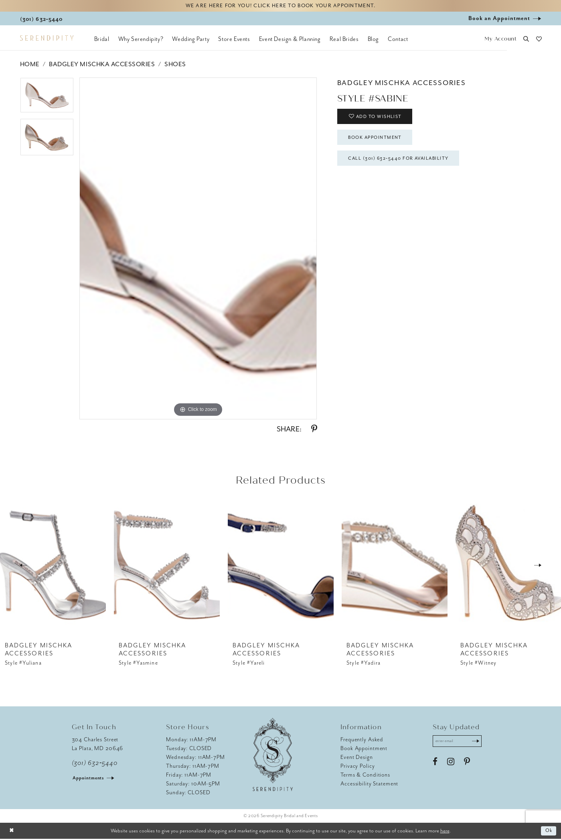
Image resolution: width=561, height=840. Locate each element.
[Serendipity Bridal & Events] (46, 39)
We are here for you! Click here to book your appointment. (280, 6)
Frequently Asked (361, 740)
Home (30, 65)
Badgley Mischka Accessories (102, 65)
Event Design (356, 758)
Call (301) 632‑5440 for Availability (404, 164)
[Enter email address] (460, 742)
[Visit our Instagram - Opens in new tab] (450, 764)
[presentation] (53, 566)
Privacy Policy (357, 766)
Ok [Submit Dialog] (548, 831)
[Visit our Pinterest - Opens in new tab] (467, 764)
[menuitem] (102, 40)
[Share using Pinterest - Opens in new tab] (314, 430)
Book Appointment (379, 141)
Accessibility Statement (369, 784)
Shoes (175, 65)
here (445, 831)
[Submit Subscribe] (480, 742)
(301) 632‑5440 (95, 764)
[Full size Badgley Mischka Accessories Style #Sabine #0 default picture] (198, 249)
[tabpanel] (47, 99)
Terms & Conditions (365, 775)
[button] (500, 40)
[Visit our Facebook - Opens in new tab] (435, 764)
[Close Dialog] (12, 832)
